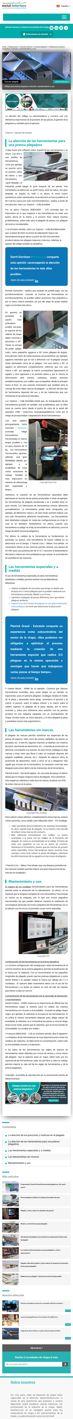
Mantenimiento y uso (19, 1163)
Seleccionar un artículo (37, 34)
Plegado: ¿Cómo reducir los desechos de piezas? (37, 1210)
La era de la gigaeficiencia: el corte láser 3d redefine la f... (40, 1317)
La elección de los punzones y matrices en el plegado (36, 1135)
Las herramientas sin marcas (23, 1156)
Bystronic (40, 257)
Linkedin (56, 28)
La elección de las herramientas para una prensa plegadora (34, 1143)
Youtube (52, 28)
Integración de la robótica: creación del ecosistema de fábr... (41, 1331)
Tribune (68, 1310)
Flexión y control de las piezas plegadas (34, 1224)
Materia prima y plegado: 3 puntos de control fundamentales (41, 1276)
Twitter (61, 28)
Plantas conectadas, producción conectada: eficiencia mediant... (42, 1303)
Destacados (13, 47)
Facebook (66, 28)
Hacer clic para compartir (25, 281)
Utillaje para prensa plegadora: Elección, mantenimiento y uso (33, 48)
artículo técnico (26, 47)
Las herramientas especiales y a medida (29, 1150)
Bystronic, (22, 428)
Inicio (4, 47)
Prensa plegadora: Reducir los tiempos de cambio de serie (40, 1197)
